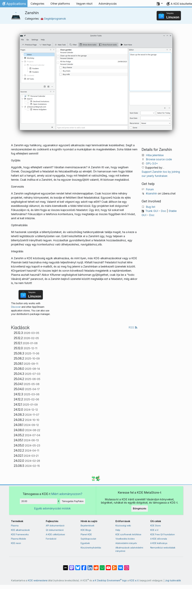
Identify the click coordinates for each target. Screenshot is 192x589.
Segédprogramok (53, 18)
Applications (13, 4)
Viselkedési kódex (125, 538)
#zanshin (151, 193)
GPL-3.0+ (152, 163)
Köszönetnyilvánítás (91, 547)
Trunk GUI (151, 211)
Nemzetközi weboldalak (162, 547)
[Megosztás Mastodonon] (71, 566)
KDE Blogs (86, 530)
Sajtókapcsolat (88, 538)
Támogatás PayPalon (73, 501)
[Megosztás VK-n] (120, 566)
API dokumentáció (55, 525)
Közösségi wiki (123, 525)
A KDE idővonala (158, 538)
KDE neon (16, 543)
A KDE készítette (181, 3)
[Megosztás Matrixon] (65, 566)
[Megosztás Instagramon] (126, 566)
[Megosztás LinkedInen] (90, 566)
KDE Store (155, 525)
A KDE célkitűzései (55, 534)
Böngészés (139, 508)
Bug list (150, 206)
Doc (163, 211)
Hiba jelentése (155, 155)
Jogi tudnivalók (173, 580)
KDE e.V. (154, 530)
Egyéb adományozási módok (52, 508)
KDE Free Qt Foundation (162, 534)
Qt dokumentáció (55, 530)
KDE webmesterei (38, 580)
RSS (133, 327)
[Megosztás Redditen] (96, 566)
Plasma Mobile (18, 538)
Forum (150, 189)
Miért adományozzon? (66, 494)
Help (117, 530)
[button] (160, 3)
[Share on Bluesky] (77, 566)
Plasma (14, 525)
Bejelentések (87, 525)
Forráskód (51, 538)
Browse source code (159, 159)
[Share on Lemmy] (102, 566)
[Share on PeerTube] (114, 566)
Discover (16, 306)
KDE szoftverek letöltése (128, 534)
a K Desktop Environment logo (110, 580)
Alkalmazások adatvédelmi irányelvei (129, 549)
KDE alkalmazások (20, 530)
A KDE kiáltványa (158, 543)
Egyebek (85, 543)
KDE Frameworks (20, 534)
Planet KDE (86, 534)
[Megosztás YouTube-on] (108, 566)
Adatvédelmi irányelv (126, 543)
